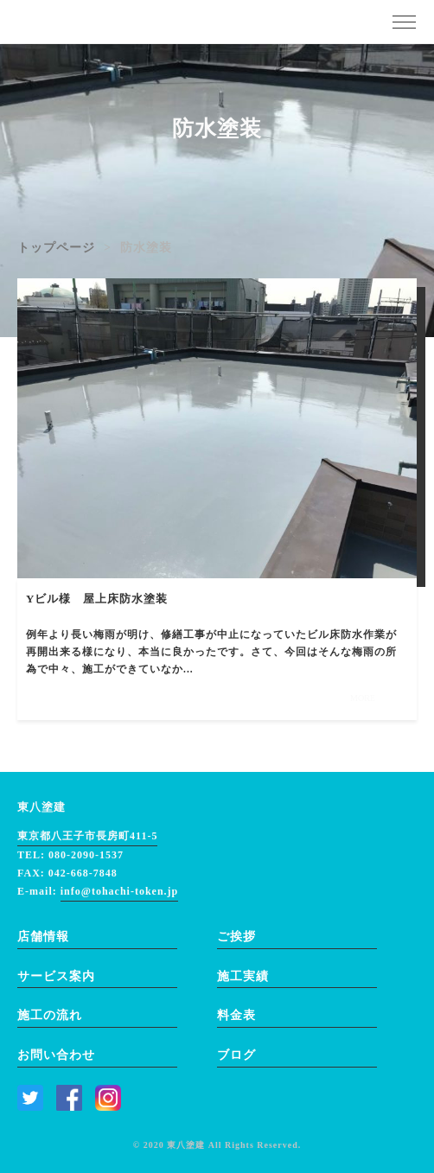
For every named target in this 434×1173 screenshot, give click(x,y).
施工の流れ (49, 1015)
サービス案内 (56, 976)
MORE (362, 698)
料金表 (236, 1015)
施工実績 (243, 976)
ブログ (236, 1055)
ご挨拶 (236, 936)
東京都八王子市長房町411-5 (87, 836)
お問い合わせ (56, 1055)
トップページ (56, 247)
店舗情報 (43, 936)
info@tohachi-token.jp (120, 891)
